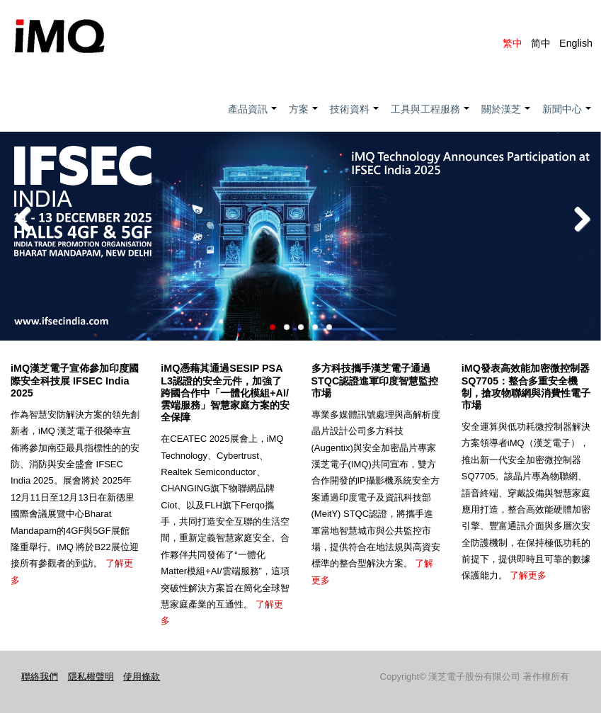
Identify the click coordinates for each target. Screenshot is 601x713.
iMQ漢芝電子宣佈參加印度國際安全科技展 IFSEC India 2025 (75, 380)
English (576, 43)
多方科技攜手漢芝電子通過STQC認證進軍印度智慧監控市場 (375, 380)
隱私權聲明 (91, 676)
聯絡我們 (39, 676)
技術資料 (355, 117)
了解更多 (528, 575)
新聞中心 (567, 117)
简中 (541, 43)
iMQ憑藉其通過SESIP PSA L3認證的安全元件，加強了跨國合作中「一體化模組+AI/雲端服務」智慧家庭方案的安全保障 (225, 393)
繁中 (512, 43)
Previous (21, 219)
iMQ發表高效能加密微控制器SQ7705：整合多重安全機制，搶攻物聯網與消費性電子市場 (526, 386)
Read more (300, 318)
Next (580, 219)
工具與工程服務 (431, 117)
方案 (304, 117)
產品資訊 (253, 117)
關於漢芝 (506, 117)
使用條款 (141, 676)
